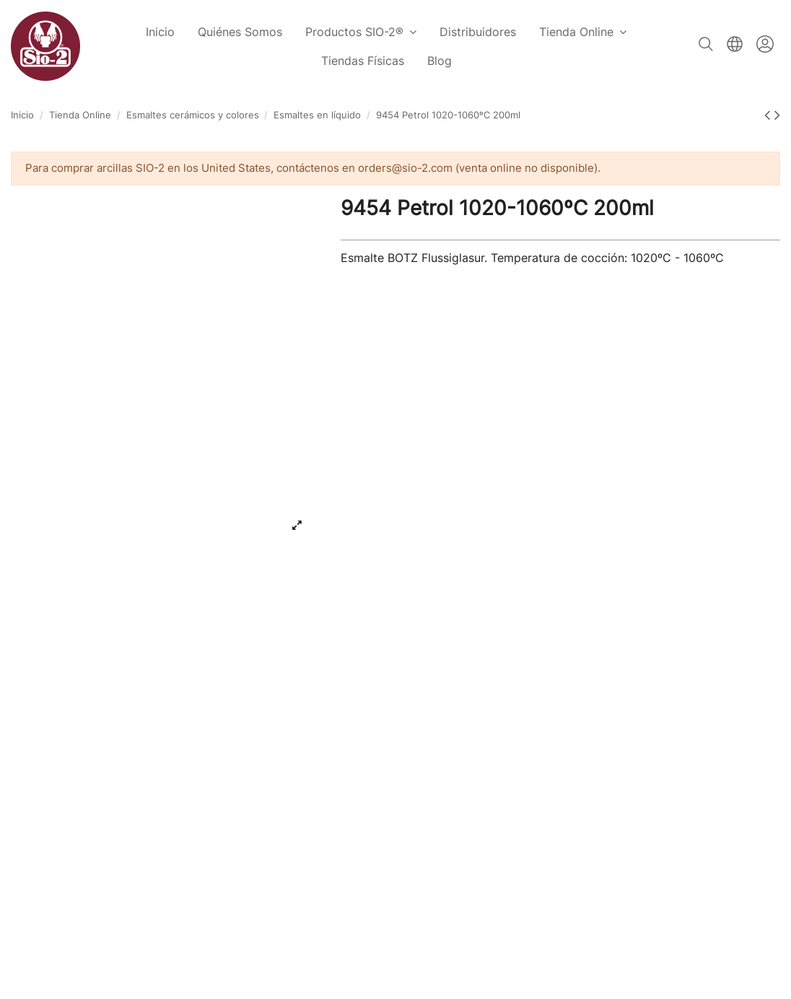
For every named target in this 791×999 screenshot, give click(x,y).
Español (734, 44)
